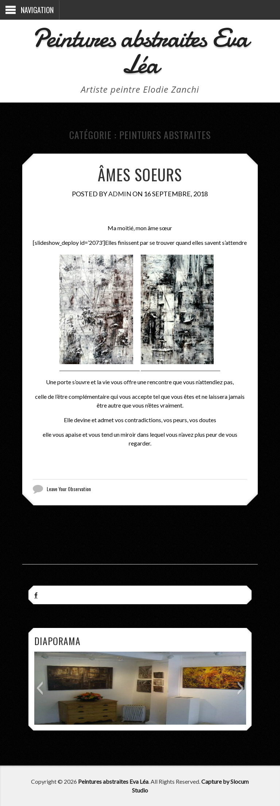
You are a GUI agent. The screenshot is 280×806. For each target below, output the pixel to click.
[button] (39, 688)
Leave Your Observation (69, 489)
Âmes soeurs (140, 174)
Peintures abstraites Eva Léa (140, 51)
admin (119, 194)
